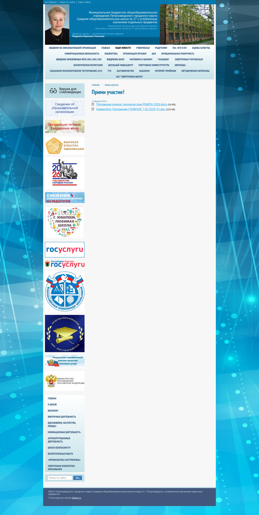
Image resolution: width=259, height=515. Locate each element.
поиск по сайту (67, 2)
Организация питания (134, 53)
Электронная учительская (189, 59)
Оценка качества (201, 47)
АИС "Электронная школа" (129, 76)
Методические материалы (195, 70)
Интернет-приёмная (165, 70)
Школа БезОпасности (59, 447)
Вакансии (144, 70)
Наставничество (125, 70)
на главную (51, 2)
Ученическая (143, 47)
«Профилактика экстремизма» (64, 459)
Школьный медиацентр (120, 65)
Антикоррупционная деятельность (59, 440)
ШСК (154, 53)
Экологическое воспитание (88, 65)
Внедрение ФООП (115, 59)
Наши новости (123, 47)
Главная (105, 47)
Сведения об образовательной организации (72, 47)
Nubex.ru (76, 498)
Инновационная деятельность (64, 432)
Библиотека (111, 53)
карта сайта (84, 2)
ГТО (109, 70)
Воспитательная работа (60, 453)
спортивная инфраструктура (153, 65)
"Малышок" (164, 59)
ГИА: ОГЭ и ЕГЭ (179, 47)
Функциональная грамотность (177, 53)
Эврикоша (180, 65)
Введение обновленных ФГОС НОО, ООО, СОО (78, 59)
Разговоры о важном (141, 59)
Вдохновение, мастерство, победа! (62, 424)
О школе (52, 404)
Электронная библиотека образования (61, 467)
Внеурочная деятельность (62, 416)
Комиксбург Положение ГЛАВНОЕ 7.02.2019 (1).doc (130, 109)
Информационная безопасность (82, 53)
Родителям (161, 47)
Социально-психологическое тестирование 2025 (76, 70)
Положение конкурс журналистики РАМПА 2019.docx (131, 104)
